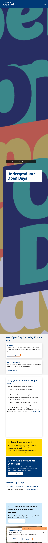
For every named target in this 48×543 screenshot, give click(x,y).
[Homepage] (8, 4)
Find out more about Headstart (16, 521)
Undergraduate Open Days (28, 162)
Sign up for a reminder (32, 489)
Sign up (27, 539)
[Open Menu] (45, 4)
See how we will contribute (15, 473)
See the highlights (12, 370)
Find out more (14, 538)
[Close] (45, 529)
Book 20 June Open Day (13, 355)
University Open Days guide (13, 162)
